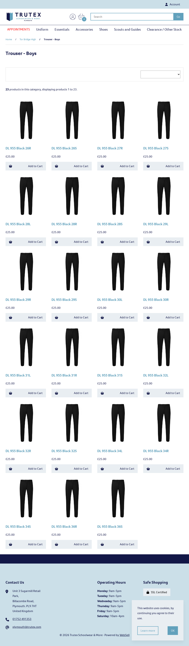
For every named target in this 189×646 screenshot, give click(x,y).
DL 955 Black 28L (18, 224)
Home (9, 39)
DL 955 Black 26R (18, 148)
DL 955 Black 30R (156, 299)
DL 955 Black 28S (110, 224)
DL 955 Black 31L (18, 375)
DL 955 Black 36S (110, 526)
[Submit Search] (178, 16)
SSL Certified (157, 592)
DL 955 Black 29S (64, 299)
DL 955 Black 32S (64, 451)
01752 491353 (22, 619)
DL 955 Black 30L (109, 299)
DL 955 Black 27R (110, 148)
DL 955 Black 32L (155, 375)
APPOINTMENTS (18, 29)
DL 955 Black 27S (156, 148)
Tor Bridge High (28, 39)
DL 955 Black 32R (18, 451)
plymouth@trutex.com (27, 627)
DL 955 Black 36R (64, 526)
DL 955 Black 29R (18, 299)
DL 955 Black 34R (156, 451)
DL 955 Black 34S (18, 526)
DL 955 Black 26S (64, 148)
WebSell (125, 635)
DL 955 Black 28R (64, 224)
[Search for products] (131, 16)
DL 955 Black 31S (110, 375)
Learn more (148, 631)
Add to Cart (26, 166)
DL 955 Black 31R (64, 375)
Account (172, 4)
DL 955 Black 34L (109, 451)
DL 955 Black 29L (155, 224)
